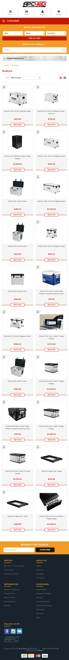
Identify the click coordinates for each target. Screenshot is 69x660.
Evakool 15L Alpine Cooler (17, 201)
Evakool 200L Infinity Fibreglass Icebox (51, 201)
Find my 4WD (34, 38)
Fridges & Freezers (43, 594)
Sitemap (7, 606)
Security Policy (10, 602)
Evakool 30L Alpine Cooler (17, 246)
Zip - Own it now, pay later (14, 566)
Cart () (58, 12)
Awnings (39, 598)
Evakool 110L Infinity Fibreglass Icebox (17, 111)
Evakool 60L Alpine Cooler (17, 381)
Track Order (8, 570)
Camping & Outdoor (44, 606)
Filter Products (15, 58)
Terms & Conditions (11, 590)
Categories (13, 21)
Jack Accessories (43, 602)
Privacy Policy (9, 594)
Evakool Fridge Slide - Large (51, 471)
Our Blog (39, 574)
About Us (40, 570)
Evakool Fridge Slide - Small (18, 516)
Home (38, 566)
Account (43, 12)
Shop (26, 12)
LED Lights (40, 610)
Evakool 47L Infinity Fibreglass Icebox (17, 336)
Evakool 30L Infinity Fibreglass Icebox (51, 246)
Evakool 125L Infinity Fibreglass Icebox (51, 156)
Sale (38, 618)
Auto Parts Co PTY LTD (28, 649)
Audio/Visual (41, 590)
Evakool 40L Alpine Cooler (17, 291)
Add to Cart (18, 125)
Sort (7, 78)
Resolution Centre (11, 574)
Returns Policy (9, 598)
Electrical (39, 614)
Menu (10, 12)
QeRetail (39, 651)
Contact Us (40, 578)
